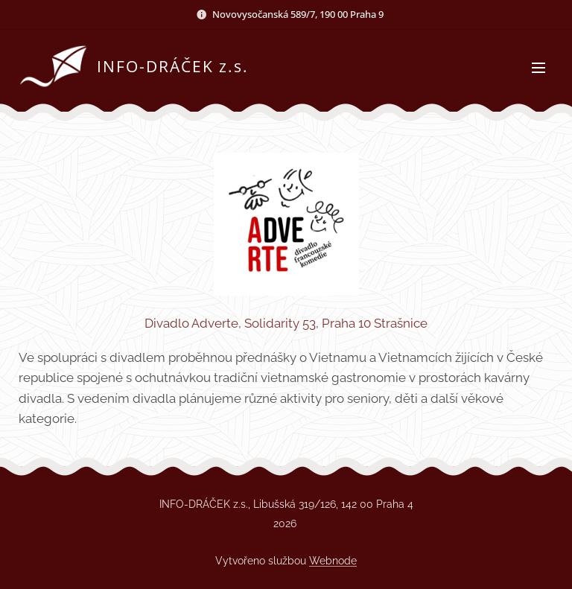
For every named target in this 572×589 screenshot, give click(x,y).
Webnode (333, 561)
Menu (538, 68)
